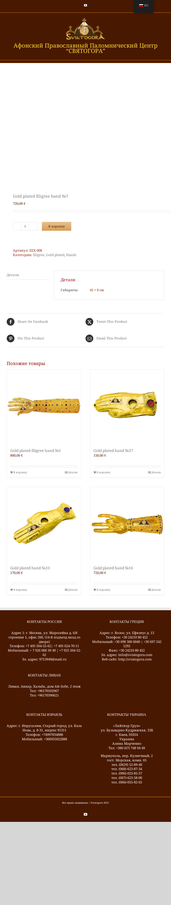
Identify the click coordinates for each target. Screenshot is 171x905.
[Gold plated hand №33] (44, 524)
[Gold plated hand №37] (127, 406)
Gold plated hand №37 (113, 450)
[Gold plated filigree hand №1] (44, 406)
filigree (38, 255)
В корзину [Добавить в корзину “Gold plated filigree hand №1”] (20, 472)
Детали (72, 472)
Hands (71, 255)
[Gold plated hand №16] (127, 524)
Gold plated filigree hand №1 (35, 450)
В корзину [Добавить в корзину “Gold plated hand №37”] (103, 472)
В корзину (56, 226)
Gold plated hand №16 (113, 567)
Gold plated (55, 255)
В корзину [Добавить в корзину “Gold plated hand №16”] (103, 590)
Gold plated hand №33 (30, 567)
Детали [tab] (13, 275)
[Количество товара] (25, 226)
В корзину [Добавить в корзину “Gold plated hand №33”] (20, 590)
